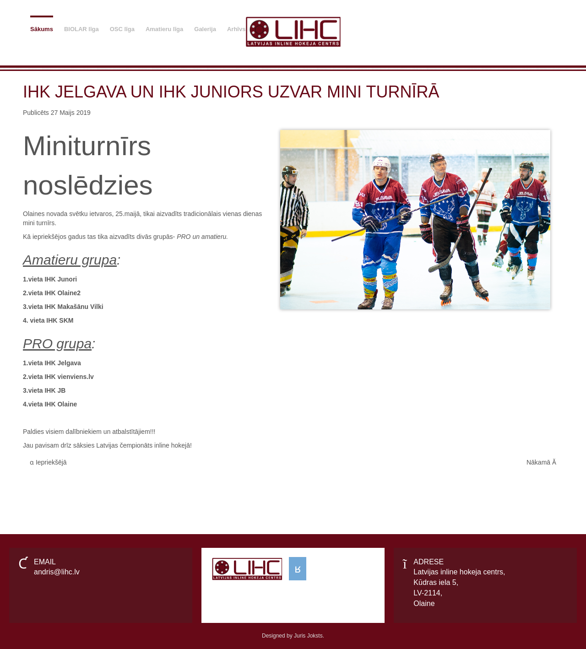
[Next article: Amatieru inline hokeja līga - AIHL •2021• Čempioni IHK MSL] (541, 462)
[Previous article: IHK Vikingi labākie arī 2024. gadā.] (48, 462)
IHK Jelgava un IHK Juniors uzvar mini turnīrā (231, 91)
